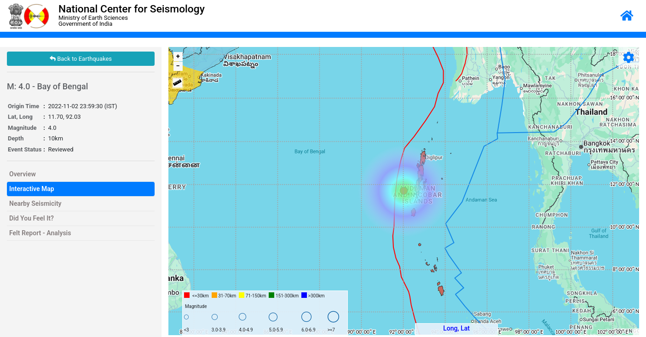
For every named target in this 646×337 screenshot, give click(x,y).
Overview (22, 174)
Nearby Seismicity (35, 203)
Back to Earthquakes (81, 58)
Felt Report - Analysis (40, 233)
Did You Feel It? (31, 218)
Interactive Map (31, 188)
